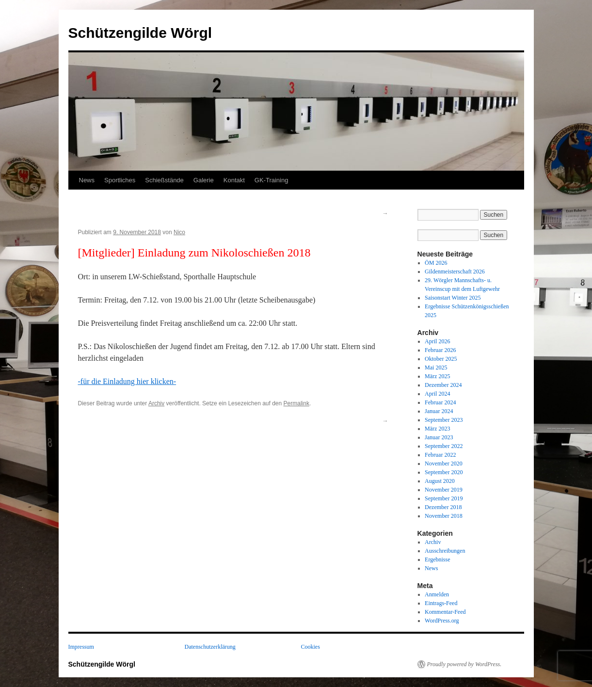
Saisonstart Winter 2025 (452, 297)
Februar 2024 (440, 402)
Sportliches (119, 180)
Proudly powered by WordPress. (464, 664)
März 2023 (437, 428)
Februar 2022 (440, 454)
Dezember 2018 (443, 507)
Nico (179, 232)
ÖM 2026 (436, 262)
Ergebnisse (437, 559)
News (87, 180)
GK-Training (271, 180)
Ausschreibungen (445, 550)
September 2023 (444, 419)
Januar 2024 (439, 411)
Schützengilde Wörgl (140, 33)
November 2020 (444, 463)
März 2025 (437, 376)
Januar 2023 (439, 437)
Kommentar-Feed (445, 611)
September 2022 (444, 446)
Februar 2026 (440, 350)
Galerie (203, 180)
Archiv (156, 403)
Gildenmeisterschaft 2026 (455, 271)
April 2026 (437, 341)
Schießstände (164, 180)
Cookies (310, 646)
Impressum (81, 646)
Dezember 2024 (443, 385)
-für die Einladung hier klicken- (127, 381)
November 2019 (444, 489)
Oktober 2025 (441, 358)
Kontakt (234, 180)
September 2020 (444, 472)
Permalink (296, 403)
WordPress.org (442, 620)
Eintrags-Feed (441, 603)
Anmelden (437, 594)
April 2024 (437, 393)
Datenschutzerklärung (210, 646)
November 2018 (444, 515)
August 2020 (440, 481)
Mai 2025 (436, 367)
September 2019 (444, 498)
